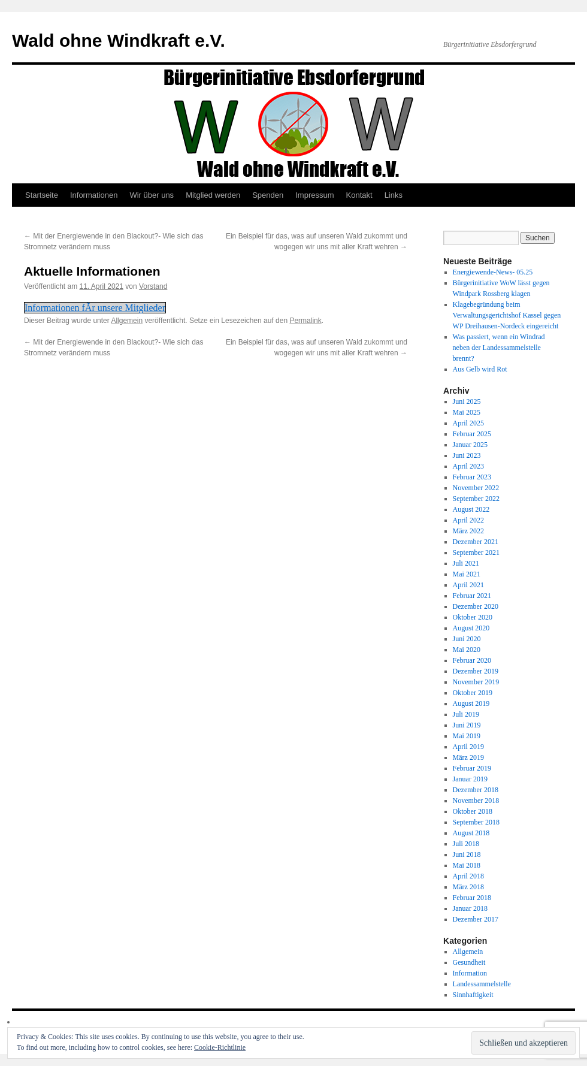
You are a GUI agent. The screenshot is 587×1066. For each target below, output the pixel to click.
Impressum (314, 195)
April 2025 (468, 423)
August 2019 (471, 703)
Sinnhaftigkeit (473, 994)
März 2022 (468, 531)
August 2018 (471, 833)
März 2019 (468, 757)
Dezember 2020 (475, 606)
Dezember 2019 (475, 671)
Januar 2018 (470, 908)
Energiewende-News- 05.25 (493, 272)
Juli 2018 (466, 843)
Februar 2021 (472, 595)
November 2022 (476, 488)
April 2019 (468, 746)
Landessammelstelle (482, 984)
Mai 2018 (466, 865)
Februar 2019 (472, 768)
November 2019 (476, 682)
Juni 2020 (467, 639)
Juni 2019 (467, 725)
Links (394, 195)
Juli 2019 (466, 714)
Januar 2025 (470, 444)
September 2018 (476, 822)
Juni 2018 (467, 854)
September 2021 (476, 552)
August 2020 (471, 628)
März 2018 (468, 887)
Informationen (94, 195)
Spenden (267, 195)
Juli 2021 (466, 563)
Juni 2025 (467, 401)
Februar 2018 (472, 897)
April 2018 (468, 876)
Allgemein (127, 320)
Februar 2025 (472, 434)
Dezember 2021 (475, 541)
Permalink (305, 320)
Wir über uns (151, 195)
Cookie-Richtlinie (220, 1047)
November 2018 (476, 800)
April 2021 (468, 585)
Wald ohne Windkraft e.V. (118, 40)
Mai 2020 (466, 649)
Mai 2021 (466, 574)
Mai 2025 (466, 412)
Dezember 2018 (475, 790)
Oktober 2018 (472, 811)
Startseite (41, 195)
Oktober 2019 (472, 692)
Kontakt (359, 195)
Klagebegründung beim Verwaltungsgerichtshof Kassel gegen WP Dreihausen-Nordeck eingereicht (507, 315)
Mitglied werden (213, 195)
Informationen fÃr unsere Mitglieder (95, 308)
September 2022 (476, 498)
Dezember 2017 (475, 919)
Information (470, 973)
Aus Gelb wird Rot (480, 369)
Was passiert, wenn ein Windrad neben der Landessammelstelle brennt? (499, 348)
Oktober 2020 (472, 617)
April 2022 (468, 520)
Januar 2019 (470, 779)
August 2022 (471, 509)
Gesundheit (469, 962)
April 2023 (468, 466)
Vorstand (153, 286)
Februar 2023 (472, 477)
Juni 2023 (467, 455)
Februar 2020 (472, 660)
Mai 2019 (466, 736)
